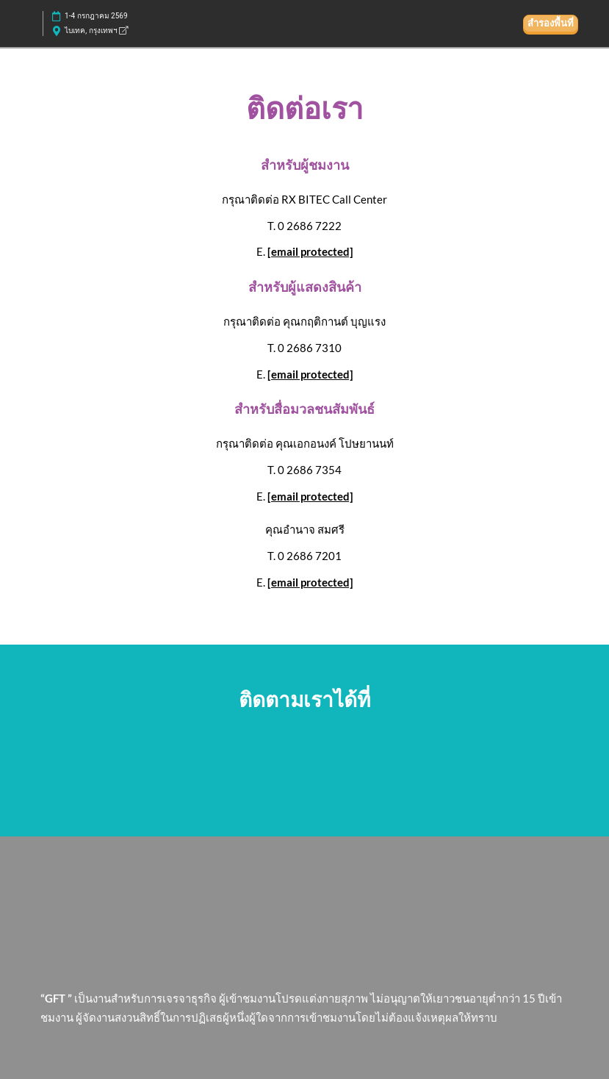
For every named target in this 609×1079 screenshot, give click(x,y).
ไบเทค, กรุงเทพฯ (96, 30)
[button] (550, 23)
